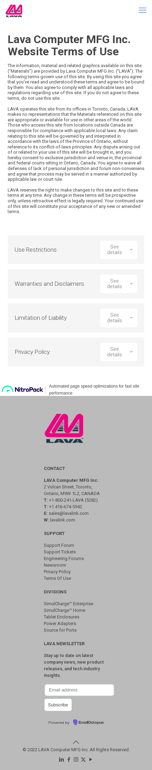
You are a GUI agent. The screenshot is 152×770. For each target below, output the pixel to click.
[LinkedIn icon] (61, 759)
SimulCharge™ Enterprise (68, 603)
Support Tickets (60, 551)
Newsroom (55, 565)
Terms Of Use (57, 578)
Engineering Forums (64, 558)
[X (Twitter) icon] (83, 759)
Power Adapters (60, 623)
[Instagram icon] (76, 759)
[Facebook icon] (68, 759)
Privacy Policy (57, 571)
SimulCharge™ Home (64, 610)
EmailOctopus (91, 722)
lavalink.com (62, 519)
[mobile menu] (143, 10)
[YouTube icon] (90, 759)
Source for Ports (60, 630)
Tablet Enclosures (61, 616)
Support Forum (59, 545)
